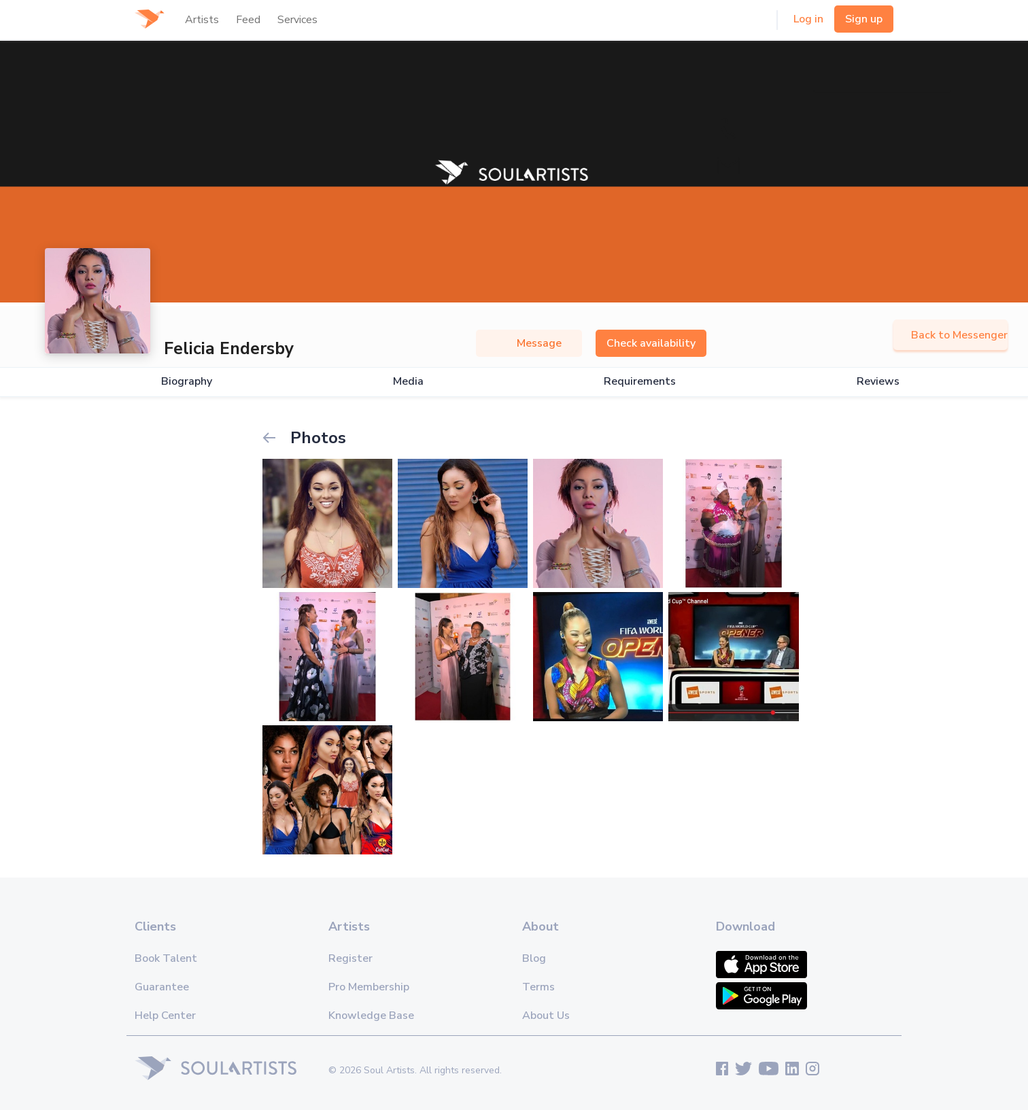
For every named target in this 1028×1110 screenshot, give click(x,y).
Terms (538, 987)
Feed (248, 19)
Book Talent (166, 958)
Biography (186, 382)
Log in (808, 19)
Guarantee (162, 987)
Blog (534, 958)
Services (297, 19)
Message (529, 343)
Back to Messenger (950, 335)
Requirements (640, 382)
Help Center (165, 1015)
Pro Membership (368, 987)
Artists (202, 19)
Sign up (864, 19)
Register (350, 958)
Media (408, 382)
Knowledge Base (371, 1015)
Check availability (651, 343)
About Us (546, 1015)
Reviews (878, 382)
